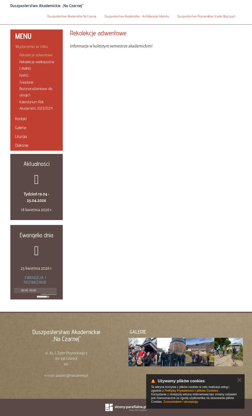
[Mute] (40, 290)
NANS (23, 75)
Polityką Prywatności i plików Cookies (191, 390)
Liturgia (21, 136)
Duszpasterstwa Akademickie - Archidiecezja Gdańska (137, 16)
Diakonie (21, 145)
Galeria (20, 127)
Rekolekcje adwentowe (35, 55)
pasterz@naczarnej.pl (72, 375)
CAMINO (25, 68)
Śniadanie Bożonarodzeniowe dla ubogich (35, 88)
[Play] (17, 290)
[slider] (44, 296)
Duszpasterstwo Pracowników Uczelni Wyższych (206, 16)
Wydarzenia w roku (31, 46)
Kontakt (21, 118)
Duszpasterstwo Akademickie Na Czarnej (71, 16)
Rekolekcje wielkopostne (36, 61)
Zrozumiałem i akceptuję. (181, 401)
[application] (35, 290)
